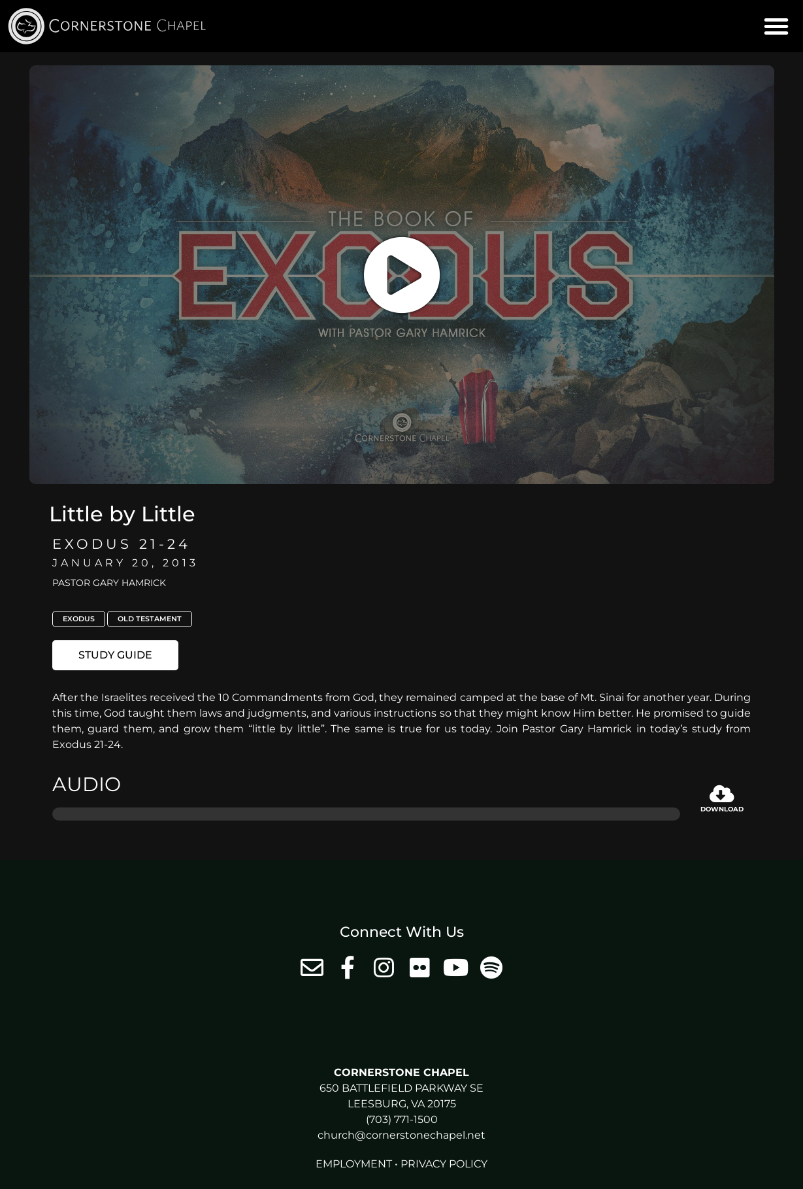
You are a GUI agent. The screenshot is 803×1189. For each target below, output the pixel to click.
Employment (354, 1164)
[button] (776, 26)
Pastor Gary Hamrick (109, 583)
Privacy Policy (444, 1164)
